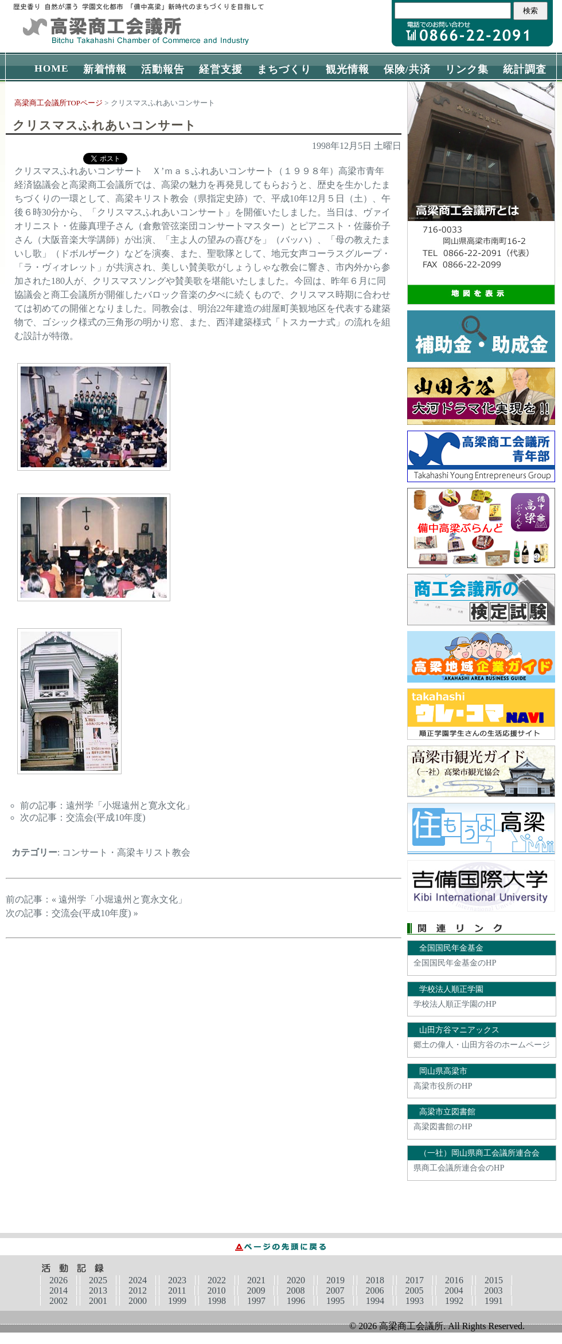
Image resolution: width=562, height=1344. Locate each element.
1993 (414, 1301)
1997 (256, 1301)
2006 (374, 1290)
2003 (493, 1290)
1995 (335, 1301)
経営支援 (221, 69)
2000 (137, 1301)
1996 (296, 1301)
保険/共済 (407, 69)
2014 (58, 1290)
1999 (177, 1301)
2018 (375, 1280)
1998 (217, 1301)
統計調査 (525, 69)
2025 (98, 1280)
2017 (414, 1280)
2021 (256, 1280)
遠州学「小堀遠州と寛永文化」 (130, 805)
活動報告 (163, 69)
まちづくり (284, 69)
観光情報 (347, 69)
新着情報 (105, 69)
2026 (58, 1280)
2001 (98, 1301)
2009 (256, 1290)
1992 (454, 1301)
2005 (414, 1290)
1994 (375, 1301)
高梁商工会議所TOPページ (58, 103)
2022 (217, 1280)
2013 (98, 1290)
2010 (216, 1290)
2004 (453, 1290)
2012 (137, 1290)
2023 (177, 1280)
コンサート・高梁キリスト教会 (126, 852)
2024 (137, 1280)
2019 (335, 1280)
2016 (454, 1280)
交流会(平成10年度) (106, 817)
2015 (494, 1280)
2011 (177, 1290)
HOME (51, 68)
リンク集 (467, 69)
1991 (494, 1301)
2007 (335, 1290)
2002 (58, 1301)
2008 (295, 1290)
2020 (296, 1280)
